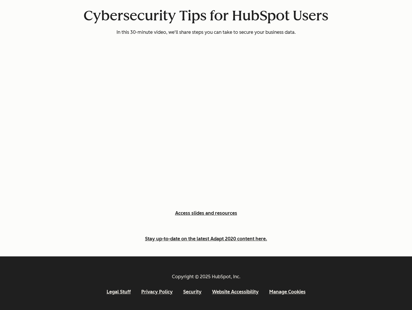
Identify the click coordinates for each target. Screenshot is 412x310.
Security (192, 292)
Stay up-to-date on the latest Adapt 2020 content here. (206, 239)
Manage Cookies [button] (287, 292)
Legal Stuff (119, 292)
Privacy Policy (157, 292)
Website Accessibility (235, 292)
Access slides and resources (206, 213)
